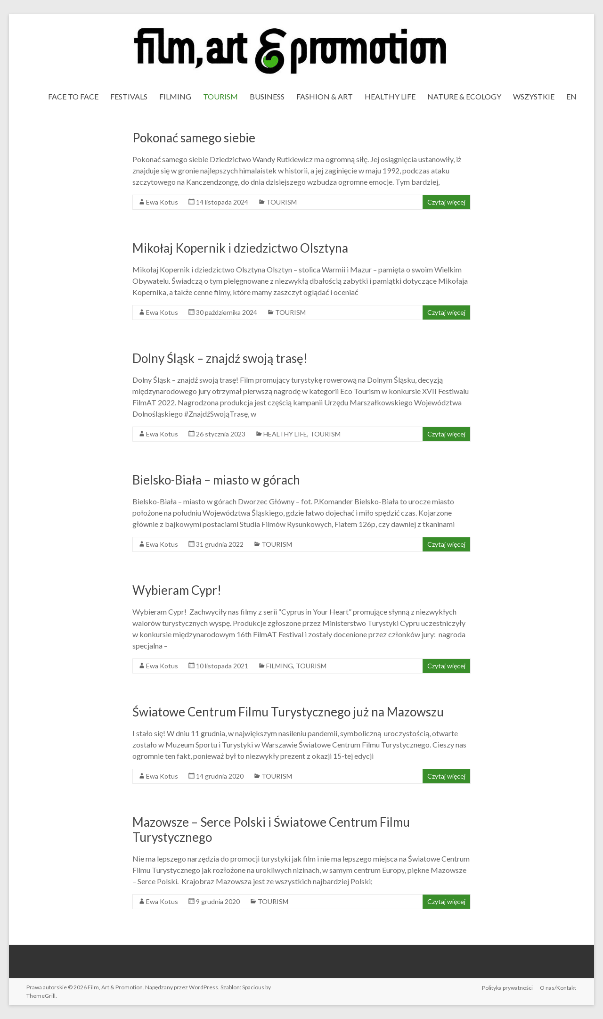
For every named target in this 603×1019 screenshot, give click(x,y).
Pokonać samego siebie (193, 137)
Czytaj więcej (446, 202)
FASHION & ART (324, 96)
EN (571, 96)
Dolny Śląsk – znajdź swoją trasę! (220, 358)
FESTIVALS (128, 96)
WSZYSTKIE (533, 96)
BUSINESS (267, 96)
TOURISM (220, 96)
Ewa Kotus (162, 202)
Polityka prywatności (507, 987)
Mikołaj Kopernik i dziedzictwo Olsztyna (240, 247)
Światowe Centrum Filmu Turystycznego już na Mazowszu (288, 711)
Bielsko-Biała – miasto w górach (216, 479)
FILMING (175, 96)
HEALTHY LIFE (390, 96)
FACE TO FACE (73, 96)
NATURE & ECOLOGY (464, 96)
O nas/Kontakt (558, 987)
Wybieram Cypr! (176, 590)
